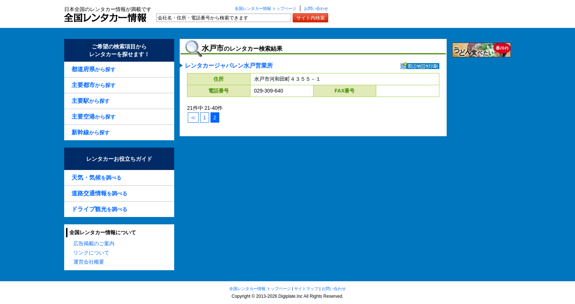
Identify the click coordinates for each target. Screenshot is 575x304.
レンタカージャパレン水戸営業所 (229, 65)
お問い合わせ (316, 8)
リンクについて (91, 253)
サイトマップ (306, 288)
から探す (94, 69)
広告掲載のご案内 (93, 243)
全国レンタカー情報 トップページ (265, 8)
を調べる (96, 177)
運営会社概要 (88, 262)
